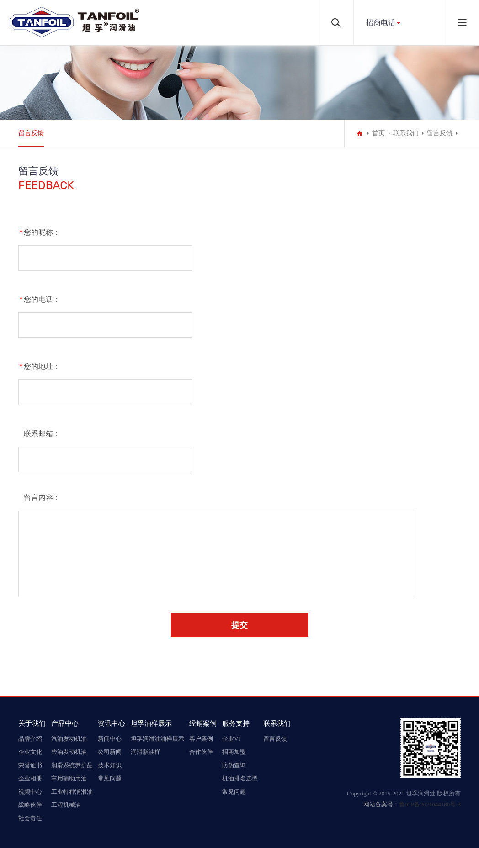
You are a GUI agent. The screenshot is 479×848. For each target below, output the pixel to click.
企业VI (231, 738)
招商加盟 (234, 751)
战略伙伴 (30, 804)
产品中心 (65, 723)
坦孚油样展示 (151, 723)
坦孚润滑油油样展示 (157, 738)
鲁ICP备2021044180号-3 (430, 804)
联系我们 (406, 133)
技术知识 (110, 765)
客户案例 (201, 738)
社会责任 (30, 818)
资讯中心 (111, 723)
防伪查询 (234, 765)
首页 (378, 133)
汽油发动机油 (69, 738)
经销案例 (203, 723)
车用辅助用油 (69, 778)
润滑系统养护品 (72, 765)
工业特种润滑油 (72, 791)
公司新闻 (110, 751)
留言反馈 (31, 133)
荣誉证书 (30, 765)
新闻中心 (110, 738)
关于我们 (32, 723)
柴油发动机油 (69, 751)
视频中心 (30, 791)
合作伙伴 (201, 751)
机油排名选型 (240, 778)
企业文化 (30, 751)
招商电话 (380, 22)
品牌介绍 (30, 738)
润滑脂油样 (145, 751)
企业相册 (30, 778)
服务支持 (236, 723)
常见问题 (110, 778)
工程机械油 (66, 804)
